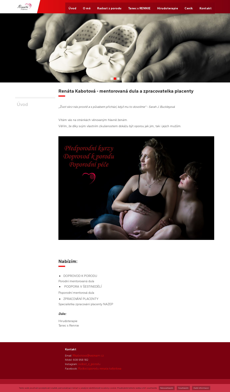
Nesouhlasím (166, 388)
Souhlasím (183, 388)
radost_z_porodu (89, 364)
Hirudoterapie (167, 6)
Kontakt (206, 6)
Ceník (189, 6)
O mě (87, 6)
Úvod (72, 6)
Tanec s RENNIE (139, 6)
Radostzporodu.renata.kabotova (99, 368)
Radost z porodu (109, 6)
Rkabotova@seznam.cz (88, 355)
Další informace (201, 388)
